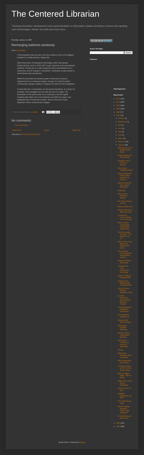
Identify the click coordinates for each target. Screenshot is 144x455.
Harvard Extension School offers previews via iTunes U (125, 177)
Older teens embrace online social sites (124, 355)
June (120, 128)
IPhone (120, 350)
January (121, 145)
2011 (118, 102)
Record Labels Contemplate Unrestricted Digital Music (123, 226)
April (120, 135)
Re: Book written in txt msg (125, 202)
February (121, 142)
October (121, 118)
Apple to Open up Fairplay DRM (124, 277)
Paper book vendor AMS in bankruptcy (125, 383)
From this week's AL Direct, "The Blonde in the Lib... (124, 235)
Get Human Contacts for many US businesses (123, 343)
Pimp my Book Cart (125, 207)
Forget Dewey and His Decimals (125, 156)
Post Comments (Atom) (31, 134)
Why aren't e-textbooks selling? (123, 196)
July (120, 125)
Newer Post (16, 130)
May (120, 132)
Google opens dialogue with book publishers (125, 283)
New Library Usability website (125, 169)
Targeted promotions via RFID (124, 396)
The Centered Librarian (55, 14)
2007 (118, 115)
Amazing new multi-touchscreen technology (123, 269)
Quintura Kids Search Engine (124, 321)
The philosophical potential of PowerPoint (124, 309)
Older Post (76, 130)
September (122, 122)
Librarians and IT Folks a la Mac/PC (124, 163)
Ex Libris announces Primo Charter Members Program (124, 300)
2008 (118, 112)
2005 (118, 426)
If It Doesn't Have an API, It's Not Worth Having (124, 368)
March (120, 138)
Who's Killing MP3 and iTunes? (124, 362)
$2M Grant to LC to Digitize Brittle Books (125, 150)
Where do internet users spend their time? (124, 185)
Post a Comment (21, 125)
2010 (118, 105)
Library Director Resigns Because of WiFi (125, 290)
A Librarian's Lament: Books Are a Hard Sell (124, 217)
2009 (118, 109)
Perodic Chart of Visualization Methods (124, 335)
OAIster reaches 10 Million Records (125, 211)
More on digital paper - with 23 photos (124, 375)
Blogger (82, 442)
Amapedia (121, 191)
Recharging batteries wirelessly (122, 328)
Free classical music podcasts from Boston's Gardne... (125, 254)
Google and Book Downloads (124, 262)
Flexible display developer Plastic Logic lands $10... (123, 410)
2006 (118, 423)
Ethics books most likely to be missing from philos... (124, 245)
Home (46, 130)
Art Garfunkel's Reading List (123, 316)
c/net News (21, 50)
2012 (118, 99)
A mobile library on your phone (125, 417)
